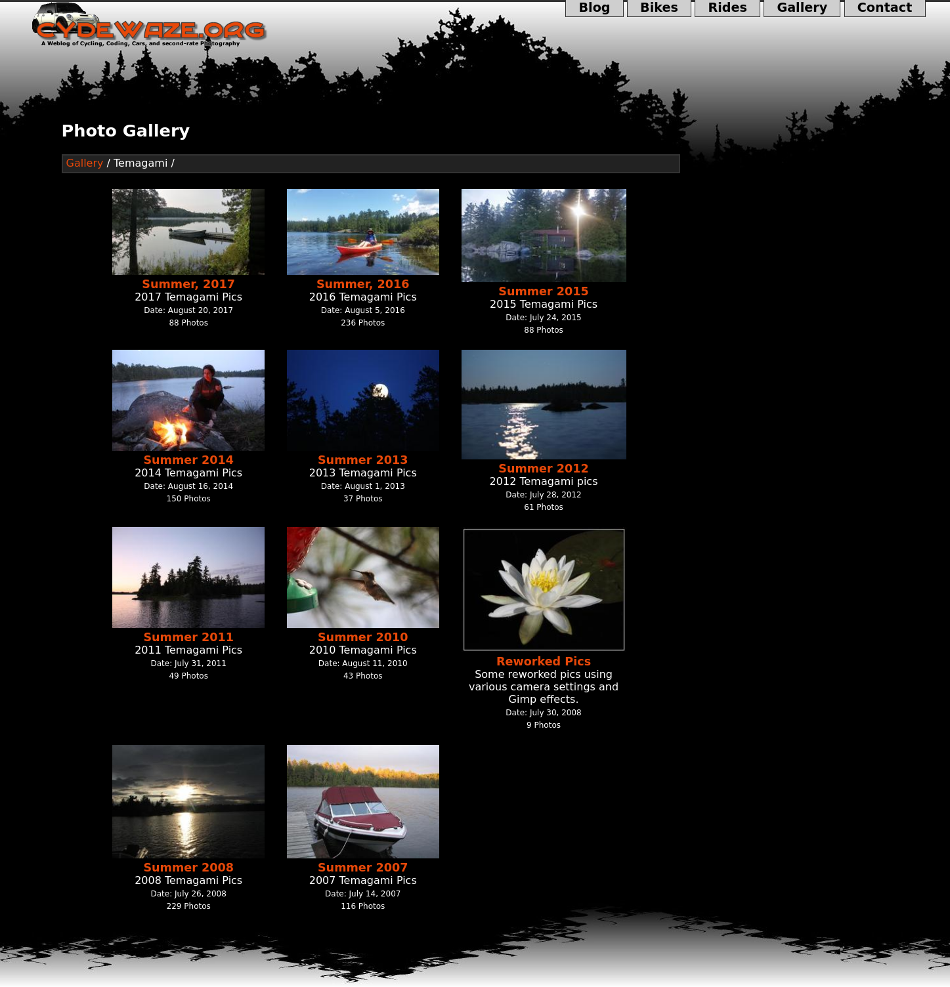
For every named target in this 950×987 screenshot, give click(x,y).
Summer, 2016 (363, 284)
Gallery (802, 8)
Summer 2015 (543, 291)
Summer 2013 (363, 460)
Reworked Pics (543, 661)
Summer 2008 (188, 867)
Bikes (659, 8)
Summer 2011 (188, 637)
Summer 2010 (363, 637)
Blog (594, 8)
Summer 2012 (543, 468)
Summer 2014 (188, 460)
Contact (885, 8)
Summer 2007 (363, 867)
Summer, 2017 (188, 284)
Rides (727, 8)
